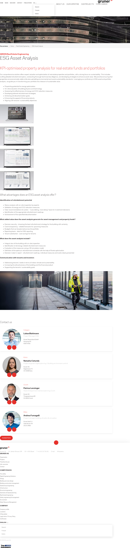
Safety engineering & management (9, 428)
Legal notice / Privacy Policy (7, 447)
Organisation (3, 388)
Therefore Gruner (5, 392)
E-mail (53, 382)
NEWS (6, 3)
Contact (2, 397)
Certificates (3, 449)
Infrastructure (4, 418)
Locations (2, 442)
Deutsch (37, 7)
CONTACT (19, 3)
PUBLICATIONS (28, 3)
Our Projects (87, 4)
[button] (34, 3)
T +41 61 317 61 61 (43, 382)
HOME (1, 3)
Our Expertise (72, 4)
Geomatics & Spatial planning (8, 423)
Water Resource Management (8, 433)
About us (60, 4)
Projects (2, 390)
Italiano (37, 13)
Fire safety (3, 404)
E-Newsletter (3, 445)
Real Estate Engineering (22, 46)
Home (12, 46)
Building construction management (9, 414)
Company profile (4, 440)
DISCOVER (12, 3)
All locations (60, 382)
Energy (2, 409)
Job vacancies (4, 395)
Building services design (6, 411)
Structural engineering (6, 421)
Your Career (101, 4)
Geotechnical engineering (7, 416)
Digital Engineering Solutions (8, 407)
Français (37, 10)
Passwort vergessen (76, 523)
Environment (3, 430)
